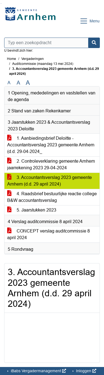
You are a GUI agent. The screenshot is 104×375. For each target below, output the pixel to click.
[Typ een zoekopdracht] (52, 43)
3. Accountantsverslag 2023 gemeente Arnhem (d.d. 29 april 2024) (49, 180)
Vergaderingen (32, 59)
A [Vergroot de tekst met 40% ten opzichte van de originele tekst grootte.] (28, 83)
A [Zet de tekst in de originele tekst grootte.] (9, 82)
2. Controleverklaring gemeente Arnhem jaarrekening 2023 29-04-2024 (51, 164)
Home (11, 59)
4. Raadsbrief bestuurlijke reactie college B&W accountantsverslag (52, 197)
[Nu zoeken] (94, 43)
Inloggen (85, 371)
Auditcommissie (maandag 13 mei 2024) (42, 64)
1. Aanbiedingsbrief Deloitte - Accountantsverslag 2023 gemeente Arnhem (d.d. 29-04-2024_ (50, 145)
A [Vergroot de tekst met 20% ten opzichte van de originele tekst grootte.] (18, 83)
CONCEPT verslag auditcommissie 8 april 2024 (48, 234)
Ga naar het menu (1, 3)
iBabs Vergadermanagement (38, 371)
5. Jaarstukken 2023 (31, 210)
